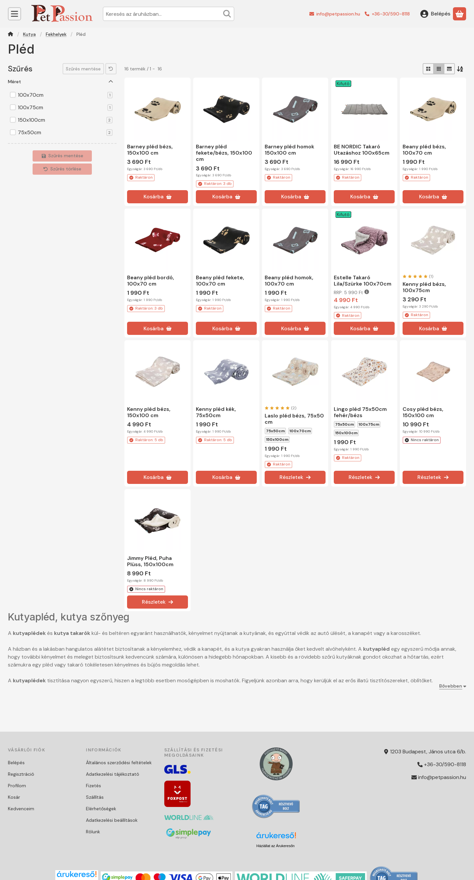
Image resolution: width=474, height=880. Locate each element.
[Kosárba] (157, 196)
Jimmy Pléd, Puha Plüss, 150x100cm (150, 561)
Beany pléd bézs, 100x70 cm (424, 149)
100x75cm (65, 107)
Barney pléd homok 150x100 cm (289, 149)
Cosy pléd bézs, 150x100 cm (423, 412)
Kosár (14, 797)
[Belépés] (435, 13)
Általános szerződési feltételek (119, 763)
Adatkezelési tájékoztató (112, 774)
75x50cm (65, 132)
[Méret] (111, 81)
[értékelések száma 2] (280, 408)
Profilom (17, 786)
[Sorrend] (460, 68)
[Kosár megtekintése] (459, 13)
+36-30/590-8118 (391, 14)
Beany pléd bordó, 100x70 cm (150, 280)
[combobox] (168, 14)
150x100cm (65, 120)
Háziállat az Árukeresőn (275, 846)
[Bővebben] (451, 686)
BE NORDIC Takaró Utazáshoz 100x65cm (361, 149)
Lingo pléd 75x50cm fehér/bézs (360, 412)
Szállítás (95, 797)
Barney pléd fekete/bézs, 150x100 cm (224, 153)
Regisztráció (21, 774)
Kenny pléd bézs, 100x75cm (424, 287)
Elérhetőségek (101, 809)
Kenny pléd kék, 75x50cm (216, 412)
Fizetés (93, 786)
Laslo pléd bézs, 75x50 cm (294, 418)
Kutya (29, 34)
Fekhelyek (56, 34)
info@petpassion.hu (338, 14)
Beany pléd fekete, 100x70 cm (220, 280)
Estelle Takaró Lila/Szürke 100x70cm (362, 280)
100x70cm (65, 95)
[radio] (428, 68)
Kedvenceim (21, 809)
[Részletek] (295, 477)
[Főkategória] (10, 35)
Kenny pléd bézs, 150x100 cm (149, 412)
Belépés (16, 763)
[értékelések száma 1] (418, 276)
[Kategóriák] (14, 13)
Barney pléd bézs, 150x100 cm (150, 149)
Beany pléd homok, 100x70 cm (289, 280)
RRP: (351, 292)
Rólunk (93, 832)
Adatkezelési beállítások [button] (112, 820)
